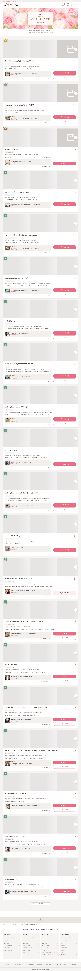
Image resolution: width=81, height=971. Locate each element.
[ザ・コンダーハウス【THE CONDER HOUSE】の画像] (40, 352)
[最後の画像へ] (76, 49)
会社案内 (7, 964)
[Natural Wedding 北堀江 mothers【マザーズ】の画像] (40, 49)
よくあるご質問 (73, 964)
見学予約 (64, 77)
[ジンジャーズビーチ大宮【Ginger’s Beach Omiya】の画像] (40, 223)
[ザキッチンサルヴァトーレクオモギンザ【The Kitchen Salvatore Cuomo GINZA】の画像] (40, 739)
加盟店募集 (48, 964)
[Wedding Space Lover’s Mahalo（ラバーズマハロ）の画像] (40, 481)
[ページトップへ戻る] (40, 920)
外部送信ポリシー (32, 964)
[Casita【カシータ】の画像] (40, 309)
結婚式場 (22, 924)
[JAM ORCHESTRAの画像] (40, 867)
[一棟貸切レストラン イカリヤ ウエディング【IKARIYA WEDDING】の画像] (40, 696)
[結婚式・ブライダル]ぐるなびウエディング (11, 924)
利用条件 (16, 964)
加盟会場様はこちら (41, 964)
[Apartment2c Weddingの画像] (40, 524)
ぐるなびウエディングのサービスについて (60, 964)
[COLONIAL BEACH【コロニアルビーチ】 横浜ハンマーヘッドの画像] (40, 93)
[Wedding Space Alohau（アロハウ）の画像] (40, 395)
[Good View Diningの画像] (40, 438)
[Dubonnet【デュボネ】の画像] (40, 137)
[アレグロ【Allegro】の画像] (40, 653)
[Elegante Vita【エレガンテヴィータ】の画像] (40, 266)
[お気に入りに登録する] (74, 61)
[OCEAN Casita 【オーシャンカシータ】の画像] (40, 782)
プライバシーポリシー (23, 964)
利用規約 (11, 964)
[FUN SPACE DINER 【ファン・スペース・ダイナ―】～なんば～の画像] (40, 610)
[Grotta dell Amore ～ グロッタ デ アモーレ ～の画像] (40, 567)
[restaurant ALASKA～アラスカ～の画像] (40, 825)
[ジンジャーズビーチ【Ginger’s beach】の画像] (40, 180)
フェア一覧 (65, 73)
